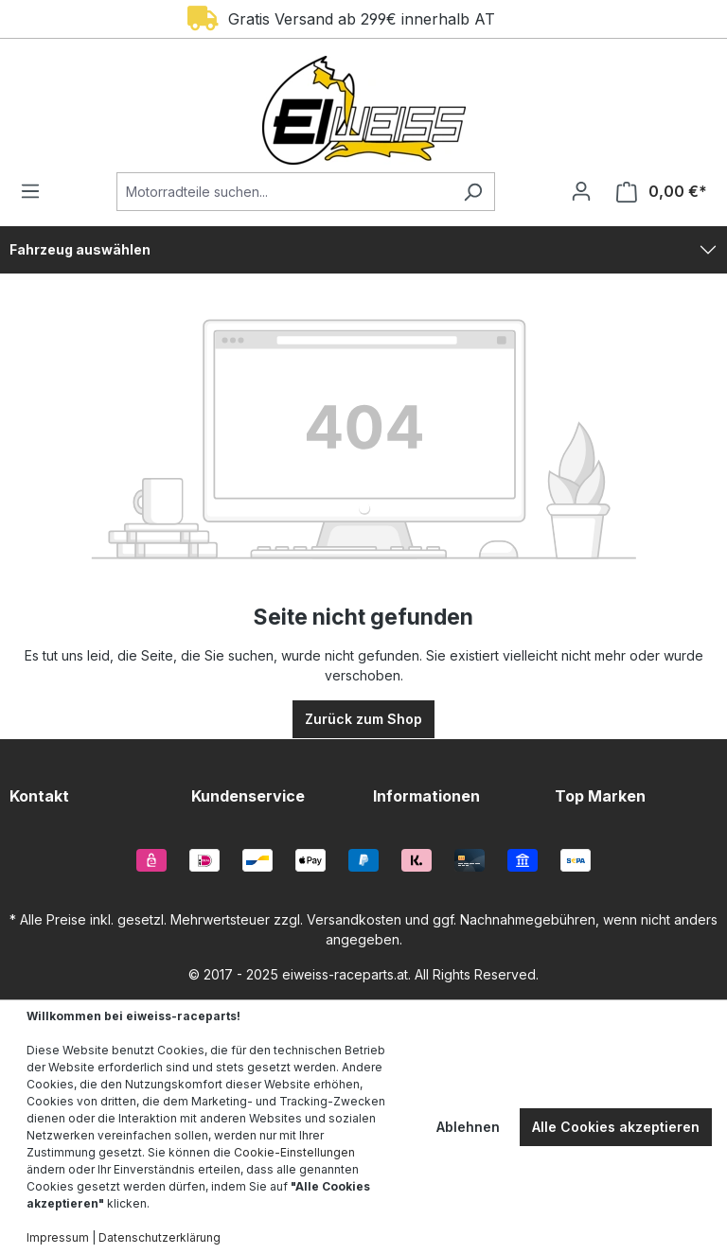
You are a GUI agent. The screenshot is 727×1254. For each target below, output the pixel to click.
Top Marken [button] (600, 795)
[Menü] (36, 191)
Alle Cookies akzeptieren (616, 1127)
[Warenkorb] (656, 191)
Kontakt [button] (39, 795)
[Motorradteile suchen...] (284, 191)
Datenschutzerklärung (159, 1237)
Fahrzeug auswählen (80, 249)
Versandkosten (354, 919)
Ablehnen (468, 1127)
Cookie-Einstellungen (294, 1152)
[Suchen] (473, 191)
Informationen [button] (426, 795)
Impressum (58, 1237)
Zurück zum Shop (363, 719)
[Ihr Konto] (581, 191)
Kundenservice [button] (248, 795)
